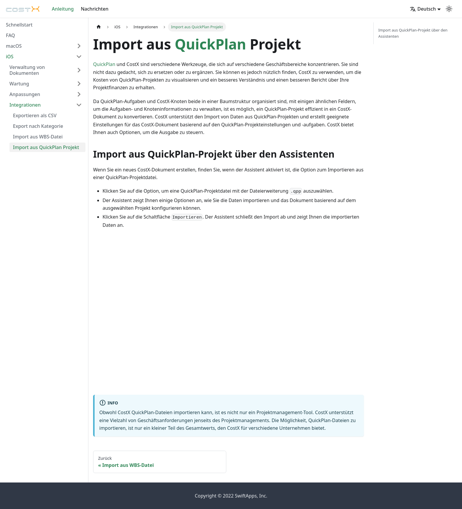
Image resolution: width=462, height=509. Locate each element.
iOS (10, 56)
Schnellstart (19, 25)
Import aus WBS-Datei (38, 136)
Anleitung (63, 9)
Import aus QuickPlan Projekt (46, 147)
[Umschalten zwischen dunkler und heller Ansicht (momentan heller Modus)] (449, 9)
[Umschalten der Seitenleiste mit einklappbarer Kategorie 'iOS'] (78, 56)
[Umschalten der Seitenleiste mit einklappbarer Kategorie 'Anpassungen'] (78, 94)
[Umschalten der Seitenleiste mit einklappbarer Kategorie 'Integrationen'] (78, 105)
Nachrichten (94, 9)
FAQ (10, 35)
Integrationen (25, 105)
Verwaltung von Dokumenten (27, 70)
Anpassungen (24, 94)
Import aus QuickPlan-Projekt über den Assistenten (413, 33)
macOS (14, 46)
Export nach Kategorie (38, 126)
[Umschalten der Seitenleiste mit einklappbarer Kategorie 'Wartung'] (78, 83)
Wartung (19, 83)
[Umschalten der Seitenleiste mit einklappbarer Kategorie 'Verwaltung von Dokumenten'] (78, 70)
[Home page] (98, 27)
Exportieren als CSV (35, 115)
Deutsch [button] (423, 9)
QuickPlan (210, 44)
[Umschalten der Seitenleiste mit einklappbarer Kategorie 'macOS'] (78, 46)
